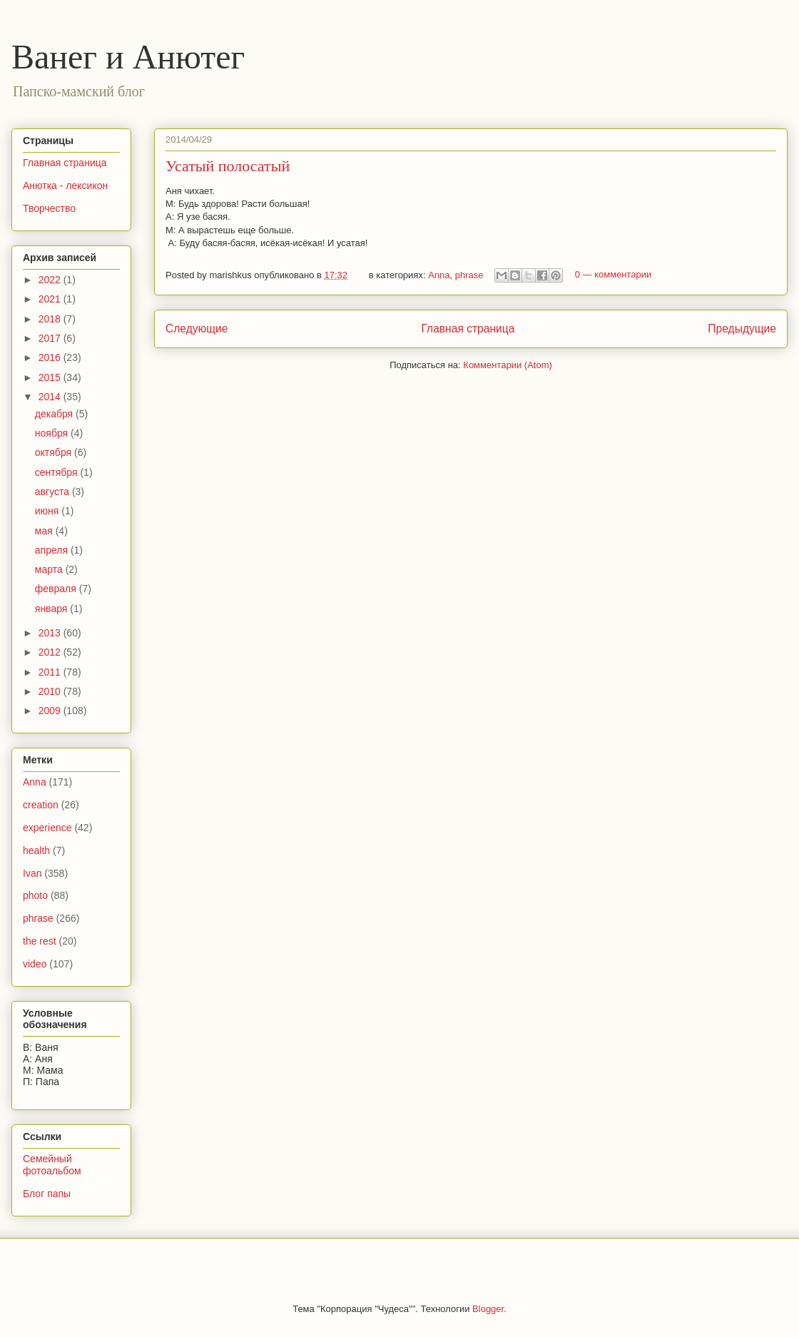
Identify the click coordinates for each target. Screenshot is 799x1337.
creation (40, 804)
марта (50, 569)
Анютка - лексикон (65, 185)
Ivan (32, 873)
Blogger (488, 1308)
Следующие (197, 328)
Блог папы (47, 1193)
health (36, 850)
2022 (51, 279)
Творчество (49, 208)
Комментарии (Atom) (507, 365)
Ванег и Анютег (128, 57)
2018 (51, 319)
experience (47, 827)
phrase (469, 275)
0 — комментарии (613, 275)
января (52, 608)
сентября (58, 472)
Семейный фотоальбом (52, 1164)
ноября (53, 433)
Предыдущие (742, 328)
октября (54, 452)
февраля (57, 588)
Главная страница (467, 328)
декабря (55, 414)
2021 (51, 299)
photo (35, 895)
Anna (438, 275)
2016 (51, 357)
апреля (53, 550)
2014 (51, 396)
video (34, 964)
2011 (51, 672)
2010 (51, 691)
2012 (51, 652)
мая (45, 531)
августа (53, 491)
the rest (39, 941)
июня (48, 511)
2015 (51, 377)
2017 (51, 338)
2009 (51, 710)
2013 (51, 633)
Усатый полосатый (228, 166)
